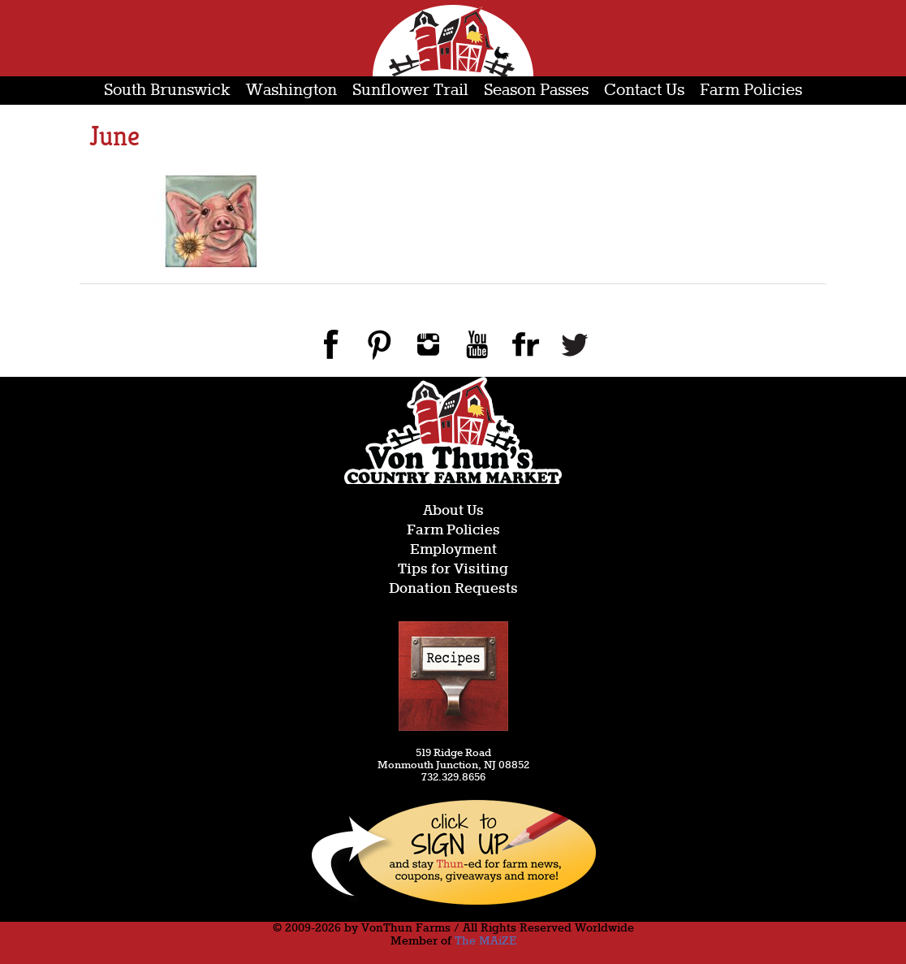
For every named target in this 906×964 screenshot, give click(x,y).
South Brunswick (167, 90)
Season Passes (536, 90)
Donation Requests (453, 589)
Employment (453, 550)
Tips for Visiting (453, 569)
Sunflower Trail (410, 90)
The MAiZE (485, 941)
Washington (291, 90)
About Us (453, 511)
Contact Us (644, 90)
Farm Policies (751, 90)
